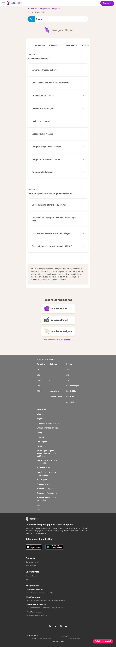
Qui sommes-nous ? (32, 562)
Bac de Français (72, 386)
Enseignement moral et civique (50, 423)
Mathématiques (43, 468)
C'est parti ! (107, 3)
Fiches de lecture (70, 45)
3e (51, 386)
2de (67, 369)
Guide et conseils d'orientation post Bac (40, 593)
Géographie (42, 441)
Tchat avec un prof (103, 641)
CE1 (38, 375)
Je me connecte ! (65, 340)
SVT (38, 509)
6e (51, 369)
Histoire (40, 446)
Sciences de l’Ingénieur (46, 488)
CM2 (39, 391)
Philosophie (42, 479)
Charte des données (74, 639)
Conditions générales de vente (41, 639)
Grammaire (54, 45)
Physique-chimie (43, 484)
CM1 (39, 386)
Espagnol (41, 432)
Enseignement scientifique (48, 428)
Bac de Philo (71, 391)
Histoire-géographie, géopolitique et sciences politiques (47, 453)
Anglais (40, 419)
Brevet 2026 (54, 391)
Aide (27, 579)
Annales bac (71, 402)
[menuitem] (40, 45)
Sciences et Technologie (47, 493)
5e (51, 375)
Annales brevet (56, 397)
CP (38, 369)
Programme (40, 45)
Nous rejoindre (31, 565)
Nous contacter (31, 576)
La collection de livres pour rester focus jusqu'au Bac (44, 608)
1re (67, 375)
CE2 (38, 380)
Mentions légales (64, 636)
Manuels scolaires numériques (36, 615)
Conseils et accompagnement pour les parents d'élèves (45, 600)
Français (40, 437)
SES (38, 505)
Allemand (41, 414)
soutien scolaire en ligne (61, 528)
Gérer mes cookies (58, 641)
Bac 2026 (70, 397)
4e (51, 380)
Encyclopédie (87, 45)
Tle (67, 380)
